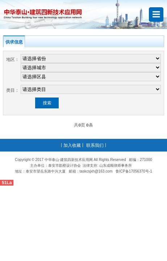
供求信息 (14, 42)
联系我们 (95, 145)
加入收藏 (72, 145)
